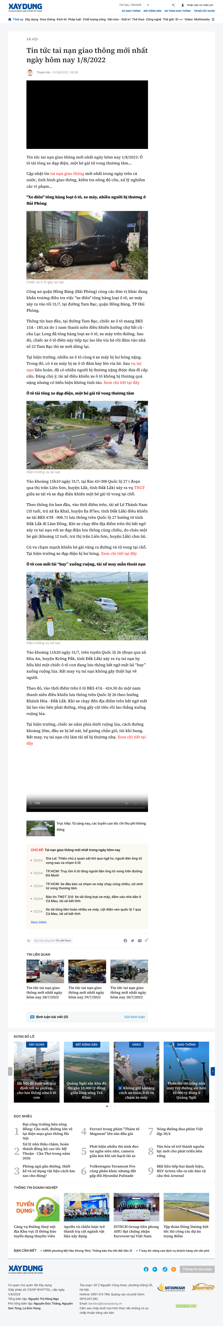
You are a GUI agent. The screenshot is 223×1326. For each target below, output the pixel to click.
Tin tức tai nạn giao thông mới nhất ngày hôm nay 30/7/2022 (128, 992)
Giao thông (47, 19)
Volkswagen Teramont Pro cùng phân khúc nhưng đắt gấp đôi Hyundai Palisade (113, 1171)
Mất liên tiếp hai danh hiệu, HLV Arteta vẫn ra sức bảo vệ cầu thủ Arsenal (181, 1171)
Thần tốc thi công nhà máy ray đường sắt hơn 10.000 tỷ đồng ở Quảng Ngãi (186, 1090)
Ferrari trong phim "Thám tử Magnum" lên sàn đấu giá (114, 1131)
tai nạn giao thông (67, 173)
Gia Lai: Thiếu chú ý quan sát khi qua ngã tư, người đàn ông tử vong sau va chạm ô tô (94, 861)
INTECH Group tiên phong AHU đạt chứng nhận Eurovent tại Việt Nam (136, 1231)
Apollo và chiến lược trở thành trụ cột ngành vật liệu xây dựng (84, 1231)
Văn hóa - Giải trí (118, 19)
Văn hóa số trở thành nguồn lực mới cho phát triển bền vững (180, 1151)
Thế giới (168, 19)
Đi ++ (179, 19)
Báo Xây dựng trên (52, 941)
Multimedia (202, 19)
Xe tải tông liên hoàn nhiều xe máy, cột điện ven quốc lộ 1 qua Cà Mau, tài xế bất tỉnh (93, 912)
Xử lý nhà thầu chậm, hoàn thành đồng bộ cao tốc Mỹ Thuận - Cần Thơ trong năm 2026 (46, 1151)
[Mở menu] (213, 19)
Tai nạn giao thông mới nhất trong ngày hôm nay (82, 850)
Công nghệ (153, 19)
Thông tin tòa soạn (197, 1269)
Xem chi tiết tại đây (122, 382)
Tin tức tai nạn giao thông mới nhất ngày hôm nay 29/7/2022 (86, 992)
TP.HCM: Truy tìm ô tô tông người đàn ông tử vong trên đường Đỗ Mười (94, 873)
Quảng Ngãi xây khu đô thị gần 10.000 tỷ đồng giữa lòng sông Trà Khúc (86, 1090)
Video (189, 19)
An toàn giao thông (177, 11)
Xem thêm (39, 922)
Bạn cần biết (25, 1251)
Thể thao (138, 19)
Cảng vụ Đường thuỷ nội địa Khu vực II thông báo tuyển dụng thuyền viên (35, 1231)
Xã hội (32, 39)
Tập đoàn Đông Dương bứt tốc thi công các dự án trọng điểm (186, 1231)
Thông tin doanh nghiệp (36, 1188)
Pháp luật (74, 19)
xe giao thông (131, 11)
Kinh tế (62, 19)
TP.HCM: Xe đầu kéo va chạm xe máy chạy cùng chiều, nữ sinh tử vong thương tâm (94, 886)
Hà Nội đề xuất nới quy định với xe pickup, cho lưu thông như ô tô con (36, 1090)
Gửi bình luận (134, 1017)
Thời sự (18, 19)
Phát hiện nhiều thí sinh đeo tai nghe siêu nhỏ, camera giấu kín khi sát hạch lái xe (114, 1151)
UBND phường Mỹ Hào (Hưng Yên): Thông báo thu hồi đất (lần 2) (87, 1250)
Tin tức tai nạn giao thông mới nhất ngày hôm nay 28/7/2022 (44, 992)
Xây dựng (31, 19)
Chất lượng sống (94, 19)
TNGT (139, 487)
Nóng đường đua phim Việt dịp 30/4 (180, 1131)
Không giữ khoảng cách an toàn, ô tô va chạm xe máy (137, 1092)
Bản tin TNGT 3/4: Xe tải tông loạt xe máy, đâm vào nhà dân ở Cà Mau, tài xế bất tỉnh (93, 899)
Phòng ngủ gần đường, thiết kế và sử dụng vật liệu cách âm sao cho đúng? (49, 1171)
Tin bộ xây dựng (204, 11)
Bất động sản (152, 11)
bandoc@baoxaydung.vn (105, 1303)
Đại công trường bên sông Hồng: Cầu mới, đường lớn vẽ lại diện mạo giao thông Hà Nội (47, 1131)
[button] (107, 1106)
